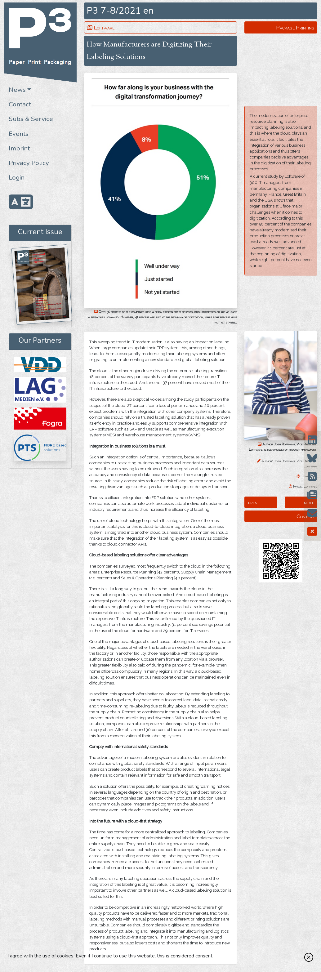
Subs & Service (31, 118)
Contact (20, 104)
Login (17, 177)
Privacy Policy (29, 162)
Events (19, 133)
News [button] (17, 89)
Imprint (19, 148)
